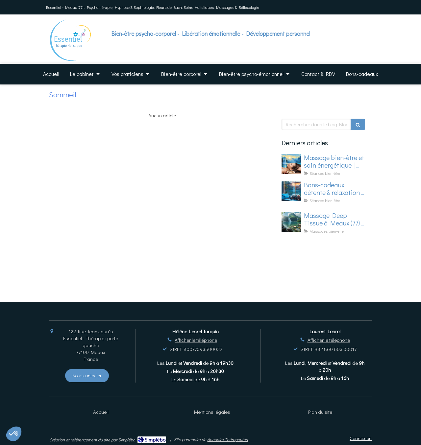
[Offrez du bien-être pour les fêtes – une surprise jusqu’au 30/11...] (291, 191)
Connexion (361, 438)
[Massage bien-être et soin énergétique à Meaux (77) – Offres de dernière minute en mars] (291, 164)
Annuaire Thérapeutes (227, 439)
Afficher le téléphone (196, 340)
